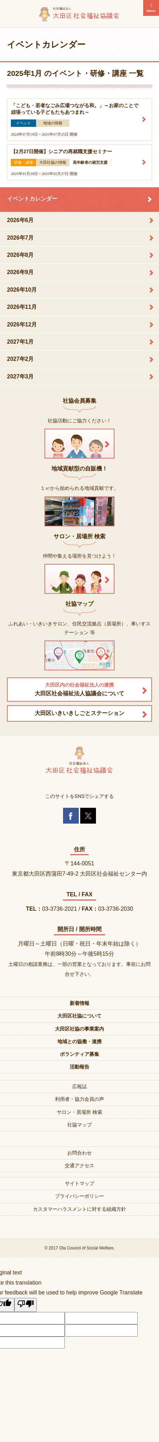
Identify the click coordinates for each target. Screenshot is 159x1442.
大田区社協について (79, 1016)
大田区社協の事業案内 (79, 1029)
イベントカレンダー (32, 199)
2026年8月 (20, 255)
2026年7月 (20, 238)
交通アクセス (79, 1165)
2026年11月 (22, 307)
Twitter (88, 816)
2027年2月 (20, 359)
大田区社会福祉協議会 (79, 14)
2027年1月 (20, 342)
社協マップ (79, 1125)
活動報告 (79, 1067)
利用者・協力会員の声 (79, 1099)
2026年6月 (20, 220)
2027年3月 (20, 376)
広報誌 (79, 1086)
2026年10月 (22, 290)
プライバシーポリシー (79, 1196)
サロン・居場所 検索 (79, 1112)
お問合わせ (79, 1153)
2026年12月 (22, 324)
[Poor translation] (25, 1305)
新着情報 (79, 1003)
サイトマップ (79, 1183)
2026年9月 (20, 272)
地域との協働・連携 (79, 1041)
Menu (151, 11)
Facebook (71, 816)
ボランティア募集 (79, 1054)
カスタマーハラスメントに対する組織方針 (79, 1209)
